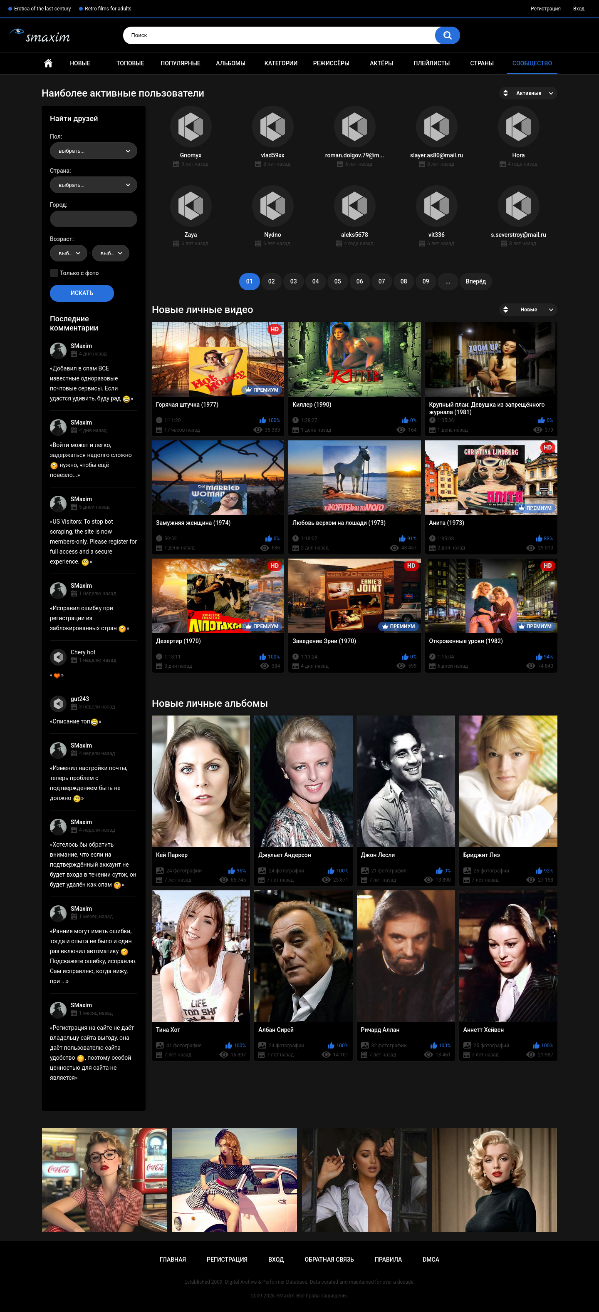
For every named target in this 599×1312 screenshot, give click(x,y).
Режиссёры (331, 63)
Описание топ (76, 721)
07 (382, 281)
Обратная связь (329, 1259)
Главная (48, 63)
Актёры (381, 63)
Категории (281, 63)
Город (58, 204)
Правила (388, 1259)
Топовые (130, 63)
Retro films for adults (108, 9)
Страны (482, 63)
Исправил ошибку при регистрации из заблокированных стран (88, 618)
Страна (59, 170)
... (448, 281)
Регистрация (546, 9)
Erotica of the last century (42, 9)
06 (359, 281)
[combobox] (93, 150)
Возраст (61, 239)
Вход (578, 9)
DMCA (431, 1259)
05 (337, 281)
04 (315, 281)
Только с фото (79, 273)
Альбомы (230, 63)
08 (404, 281)
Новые (80, 63)
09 (426, 281)
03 (293, 281)
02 (271, 281)
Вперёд (476, 281)
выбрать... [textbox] (71, 151)
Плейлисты (431, 63)
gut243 (80, 699)
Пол (55, 136)
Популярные (180, 63)
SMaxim (81, 346)
